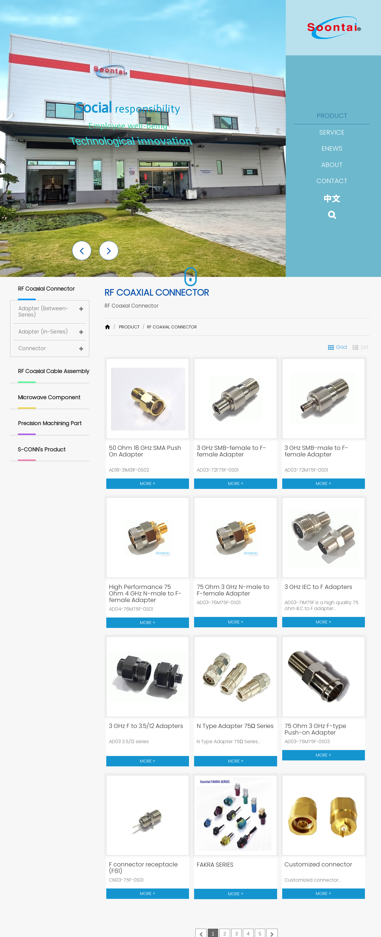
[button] (81, 250)
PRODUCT (129, 327)
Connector (32, 348)
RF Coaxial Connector (46, 288)
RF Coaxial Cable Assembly (53, 371)
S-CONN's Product (41, 449)
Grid (341, 347)
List (364, 347)
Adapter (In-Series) (43, 331)
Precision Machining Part (50, 423)
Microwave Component (49, 397)
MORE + (147, 484)
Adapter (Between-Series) (43, 311)
